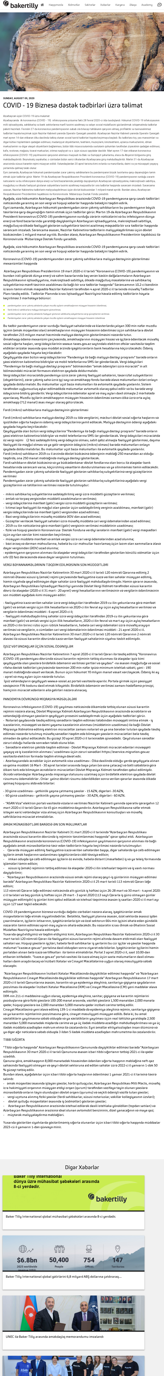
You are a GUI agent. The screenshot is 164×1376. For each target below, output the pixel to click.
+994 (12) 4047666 (25, 1329)
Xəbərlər (105, 6)
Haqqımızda (56, 6)
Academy (146, 6)
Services (89, 1314)
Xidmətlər (74, 6)
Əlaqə (133, 6)
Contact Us (141, 1353)
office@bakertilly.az (23, 1334)
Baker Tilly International (109, 1329)
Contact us (108, 1306)
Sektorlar (90, 6)
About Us (89, 1306)
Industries (90, 1322)
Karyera (120, 6)
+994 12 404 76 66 (63, 1310)
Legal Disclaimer (108, 1317)
